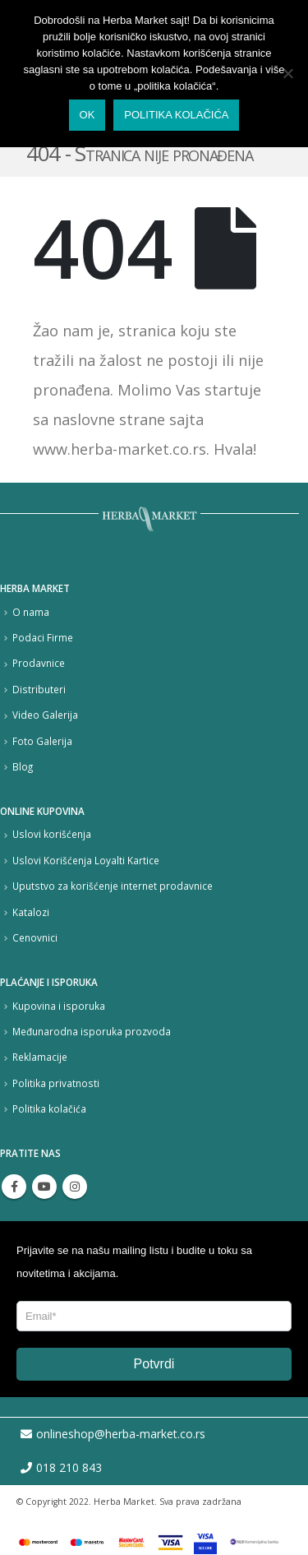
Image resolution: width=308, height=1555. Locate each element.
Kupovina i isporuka (58, 1005)
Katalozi (30, 912)
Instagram (74, 1186)
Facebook (14, 1186)
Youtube (44, 1186)
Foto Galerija (42, 740)
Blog (22, 766)
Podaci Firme (42, 637)
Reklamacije (39, 1056)
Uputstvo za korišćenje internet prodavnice (112, 885)
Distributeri (39, 689)
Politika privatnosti (55, 1083)
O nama (30, 611)
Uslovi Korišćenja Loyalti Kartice (85, 860)
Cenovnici (34, 937)
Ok (87, 115)
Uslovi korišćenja (51, 833)
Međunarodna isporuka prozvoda (91, 1031)
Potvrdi (154, 1364)
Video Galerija (45, 714)
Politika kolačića (49, 1108)
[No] (287, 73)
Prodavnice (38, 662)
